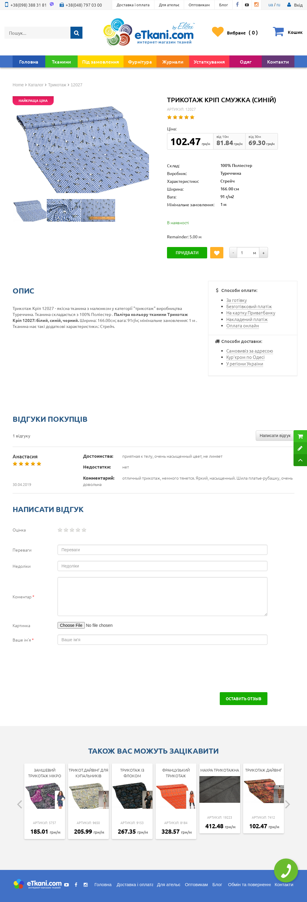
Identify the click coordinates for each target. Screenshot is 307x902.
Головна (28, 61)
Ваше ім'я (23, 640)
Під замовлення (100, 61)
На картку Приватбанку (250, 312)
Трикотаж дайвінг (263, 770)
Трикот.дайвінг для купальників (88, 772)
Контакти (278, 61)
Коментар (23, 597)
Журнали (172, 61)
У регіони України (244, 363)
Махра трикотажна (219, 770)
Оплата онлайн (242, 325)
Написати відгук (275, 435)
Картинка (21, 625)
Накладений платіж (247, 319)
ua (270, 4)
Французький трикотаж (176, 772)
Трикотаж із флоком (132, 772)
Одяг (246, 61)
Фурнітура (140, 61)
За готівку (236, 300)
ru (278, 4)
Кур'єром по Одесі (245, 357)
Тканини (61, 61)
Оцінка (19, 530)
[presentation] (58, 668)
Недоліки (22, 566)
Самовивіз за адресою (249, 350)
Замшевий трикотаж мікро (44, 772)
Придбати (187, 252)
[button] (298, 5)
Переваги (22, 550)
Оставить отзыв (243, 698)
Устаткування (209, 61)
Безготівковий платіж (249, 306)
